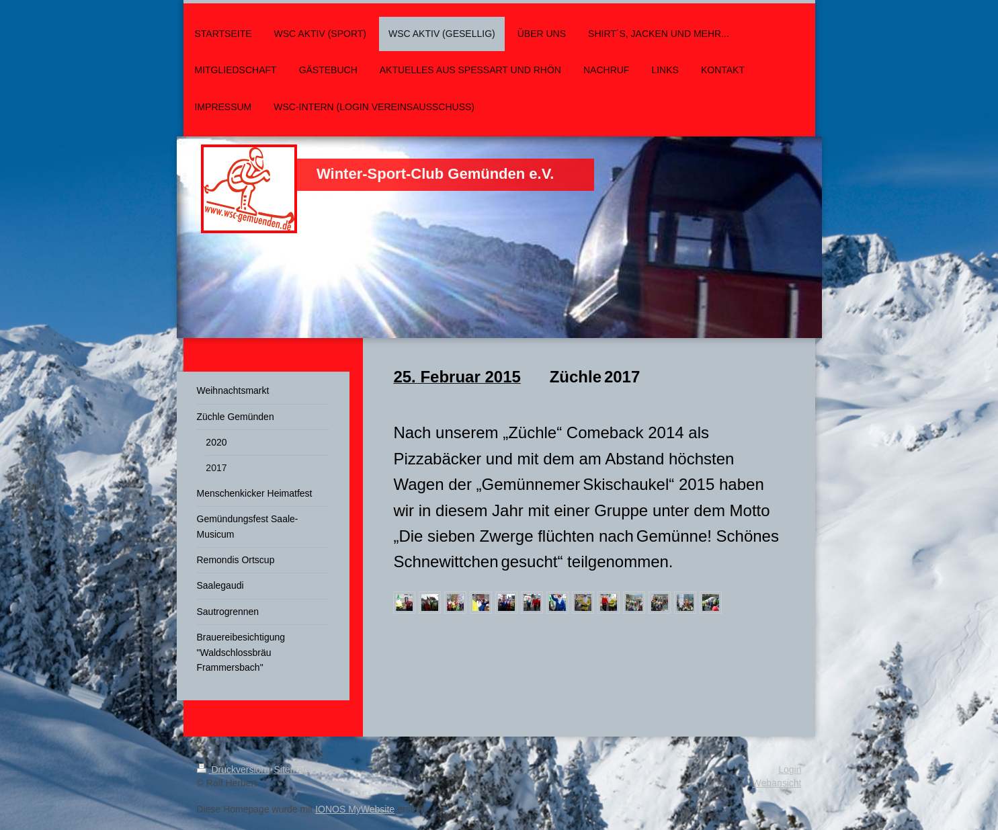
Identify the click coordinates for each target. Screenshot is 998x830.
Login (789, 769)
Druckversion (233, 769)
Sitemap (291, 769)
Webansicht (777, 783)
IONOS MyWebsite (354, 809)
